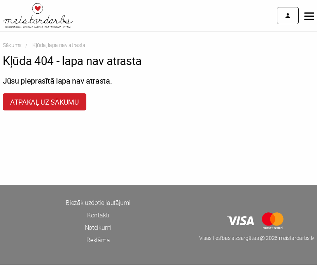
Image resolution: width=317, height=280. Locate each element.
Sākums (12, 45)
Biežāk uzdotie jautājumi (98, 202)
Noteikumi (98, 227)
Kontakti (98, 215)
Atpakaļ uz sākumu (44, 102)
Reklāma (98, 240)
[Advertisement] (79, 145)
